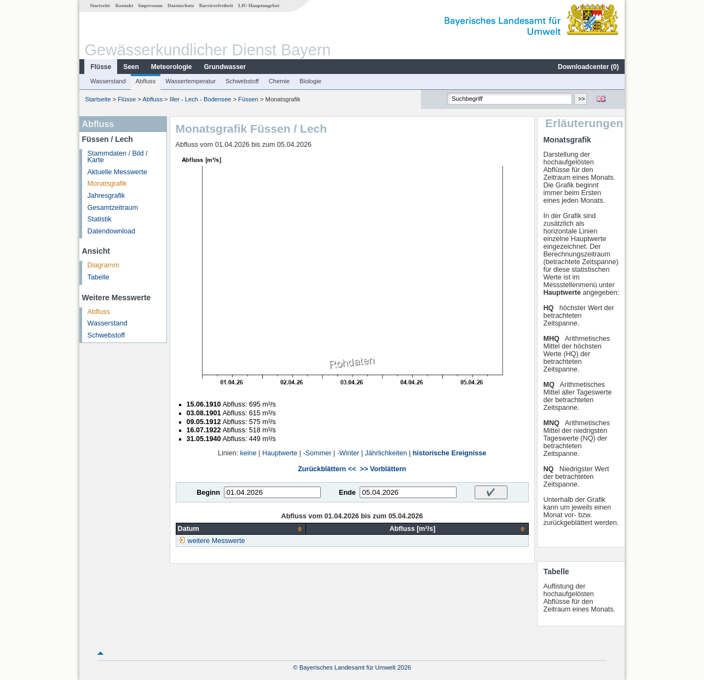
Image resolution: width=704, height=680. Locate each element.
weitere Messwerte (216, 541)
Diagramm (103, 265)
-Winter (348, 453)
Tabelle (98, 277)
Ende (347, 492)
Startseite (100, 5)
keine (248, 453)
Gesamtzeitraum (113, 208)
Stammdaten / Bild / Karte (118, 157)
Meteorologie (171, 67)
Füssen (248, 99)
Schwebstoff (242, 81)
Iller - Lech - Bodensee (201, 99)
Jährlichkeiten (386, 453)
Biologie (310, 81)
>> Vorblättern (383, 469)
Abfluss (146, 81)
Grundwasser (225, 67)
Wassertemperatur (190, 81)
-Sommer (317, 453)
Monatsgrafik (107, 183)
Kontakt (125, 5)
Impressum (151, 5)
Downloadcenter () (588, 67)
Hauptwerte (279, 453)
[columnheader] (241, 529)
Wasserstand (108, 81)
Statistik (100, 219)
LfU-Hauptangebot (258, 5)
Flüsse (100, 67)
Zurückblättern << (327, 469)
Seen (131, 67)
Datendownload (112, 231)
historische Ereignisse (449, 453)
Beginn (208, 492)
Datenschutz (181, 5)
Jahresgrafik (106, 195)
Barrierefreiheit (216, 5)
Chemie (279, 81)
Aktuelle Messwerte (117, 172)
